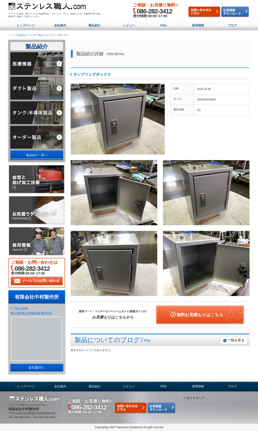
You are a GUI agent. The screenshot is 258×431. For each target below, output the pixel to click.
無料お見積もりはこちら (200, 314)
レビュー (129, 25)
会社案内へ (36, 367)
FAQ (163, 25)
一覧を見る (235, 340)
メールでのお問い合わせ (40, 281)
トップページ (26, 25)
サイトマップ (195, 398)
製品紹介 (95, 25)
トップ (11, 35)
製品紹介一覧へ (36, 155)
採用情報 (198, 25)
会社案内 (60, 25)
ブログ (232, 25)
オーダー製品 (36, 35)
